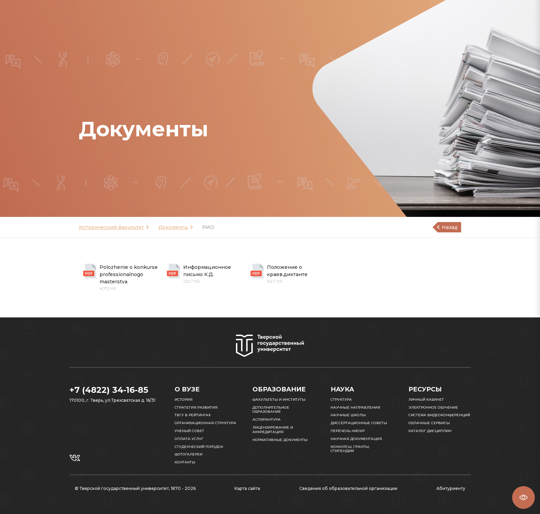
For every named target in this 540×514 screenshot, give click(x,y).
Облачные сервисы (429, 423)
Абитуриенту (450, 488)
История (184, 399)
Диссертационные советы (359, 423)
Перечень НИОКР (348, 431)
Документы (173, 227)
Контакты (185, 462)
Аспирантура (266, 419)
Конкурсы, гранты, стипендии (350, 448)
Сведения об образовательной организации (348, 488)
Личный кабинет (426, 399)
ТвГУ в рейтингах (193, 415)
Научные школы (348, 415)
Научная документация (356, 439)
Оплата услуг (189, 439)
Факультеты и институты (278, 399)
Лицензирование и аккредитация (272, 429)
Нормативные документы (280, 440)
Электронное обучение (433, 407)
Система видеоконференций (439, 415)
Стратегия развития (196, 407)
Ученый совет (189, 431)
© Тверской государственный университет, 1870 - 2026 (135, 488)
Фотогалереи (188, 454)
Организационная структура (205, 423)
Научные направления (355, 407)
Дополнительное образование (270, 409)
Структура (341, 399)
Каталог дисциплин (429, 431)
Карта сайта (247, 488)
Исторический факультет (111, 227)
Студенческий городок (199, 446)
